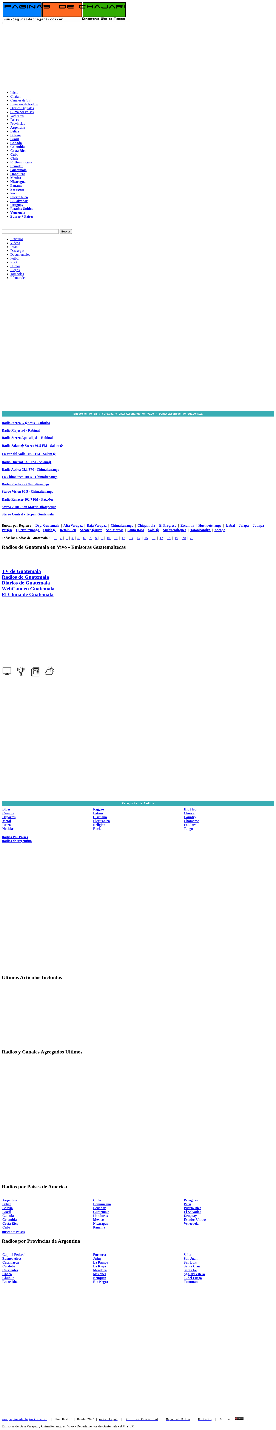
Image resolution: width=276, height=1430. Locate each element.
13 (131, 538)
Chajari (15, 96)
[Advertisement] (138, 57)
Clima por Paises (22, 112)
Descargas (17, 250)
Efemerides (18, 278)
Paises (14, 119)
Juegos (15, 270)
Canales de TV (20, 100)
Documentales (20, 254)
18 (169, 538)
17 (161, 538)
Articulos (16, 239)
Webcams (17, 116)
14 (138, 538)
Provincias (17, 123)
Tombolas (17, 274)
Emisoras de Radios (24, 104)
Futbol (14, 258)
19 (176, 538)
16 (153, 538)
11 (115, 538)
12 (123, 538)
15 (146, 538)
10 (109, 538)
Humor (15, 266)
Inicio (14, 92)
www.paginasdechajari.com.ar (24, 1419)
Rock (14, 262)
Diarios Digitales (22, 108)
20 (184, 538)
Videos (15, 243)
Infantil (15, 247)
